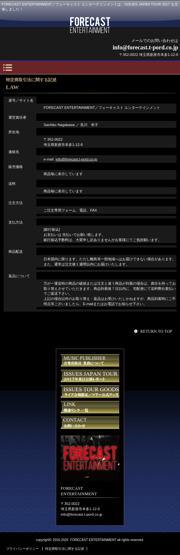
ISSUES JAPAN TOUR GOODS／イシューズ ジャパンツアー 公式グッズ (90, 391)
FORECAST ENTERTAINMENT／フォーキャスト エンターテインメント (90, 25)
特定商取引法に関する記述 (64, 548)
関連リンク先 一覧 (90, 407)
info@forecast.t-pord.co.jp (76, 159)
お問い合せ (90, 423)
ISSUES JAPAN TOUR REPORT (90, 376)
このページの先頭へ (154, 331)
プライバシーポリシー (22, 548)
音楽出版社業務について (90, 360)
